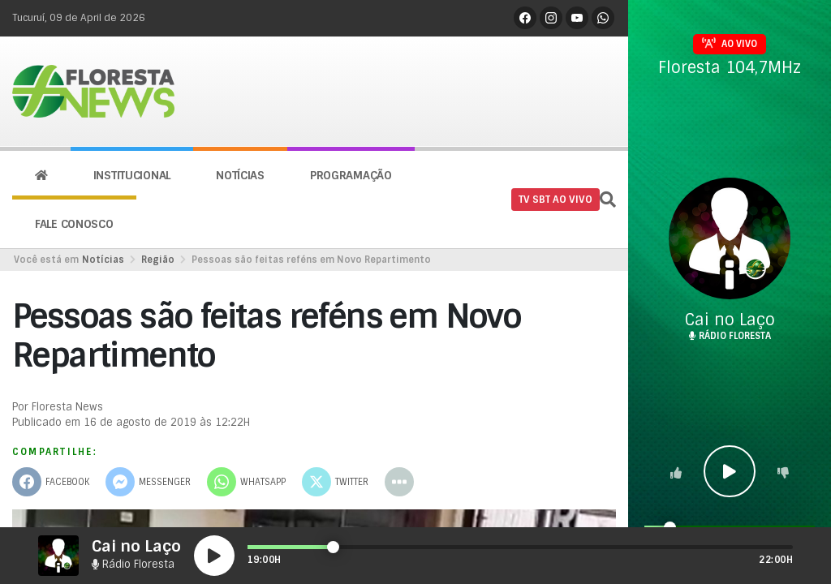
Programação (351, 175)
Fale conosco (74, 224)
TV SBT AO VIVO (555, 199)
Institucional (131, 175)
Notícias (240, 175)
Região (157, 259)
